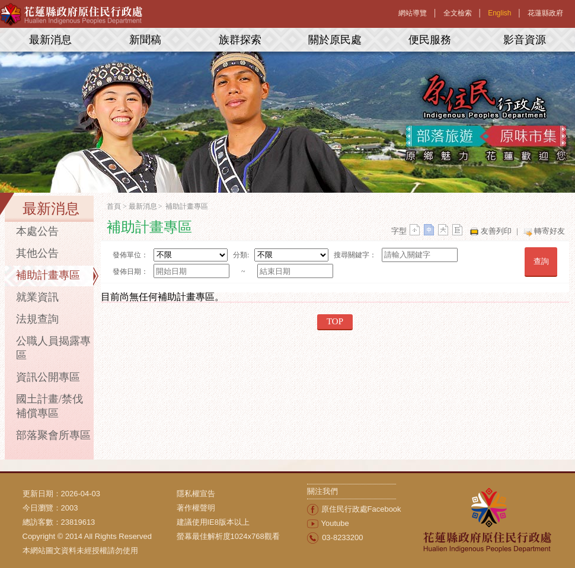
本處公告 (37, 231)
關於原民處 (335, 40)
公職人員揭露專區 (53, 348)
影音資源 (524, 40)
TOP (335, 321)
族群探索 (240, 40)
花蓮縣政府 (545, 13)
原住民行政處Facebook (361, 509)
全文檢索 (457, 13)
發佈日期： (130, 271)
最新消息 (50, 40)
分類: (241, 255)
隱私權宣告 (196, 493)
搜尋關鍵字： (355, 255)
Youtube (335, 523)
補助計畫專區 (48, 275)
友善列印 (496, 230)
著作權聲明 (196, 507)
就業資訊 (37, 297)
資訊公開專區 (48, 377)
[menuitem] (242, 494)
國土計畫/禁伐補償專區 (49, 406)
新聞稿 (145, 40)
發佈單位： (130, 255)
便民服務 (429, 40)
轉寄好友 (549, 230)
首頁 (114, 206)
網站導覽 (412, 13)
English (499, 13)
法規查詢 (37, 319)
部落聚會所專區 (53, 435)
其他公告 (37, 253)
